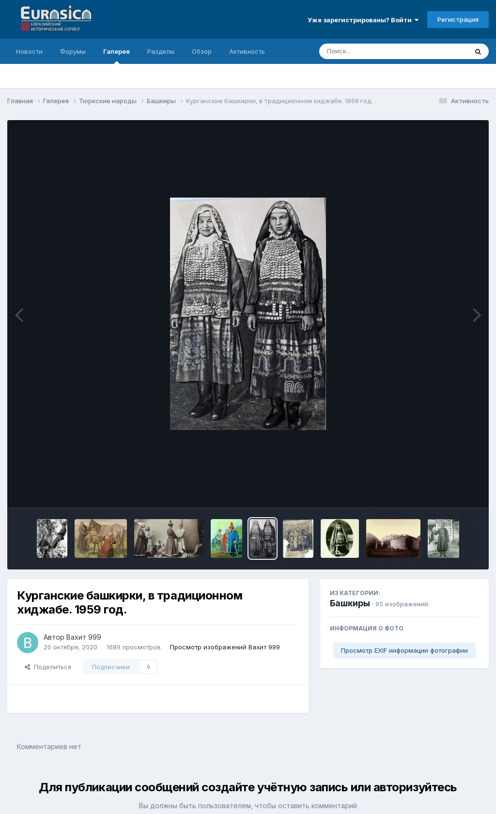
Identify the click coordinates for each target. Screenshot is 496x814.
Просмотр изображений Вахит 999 (225, 647)
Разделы (160, 51)
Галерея (116, 55)
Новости (29, 51)
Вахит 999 (83, 637)
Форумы (73, 51)
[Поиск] (375, 51)
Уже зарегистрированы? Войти (363, 20)
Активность (247, 51)
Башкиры (350, 603)
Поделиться (48, 667)
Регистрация (458, 19)
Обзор (202, 51)
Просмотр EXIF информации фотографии (404, 650)
